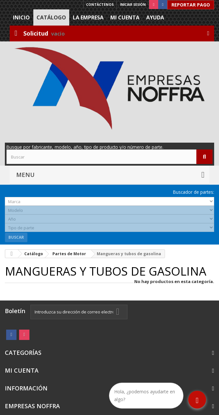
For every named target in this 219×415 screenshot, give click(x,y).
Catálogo (51, 17)
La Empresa (88, 17)
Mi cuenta (124, 17)
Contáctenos (100, 4)
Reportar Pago (190, 5)
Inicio (21, 17)
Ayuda (155, 17)
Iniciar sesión (133, 4)
